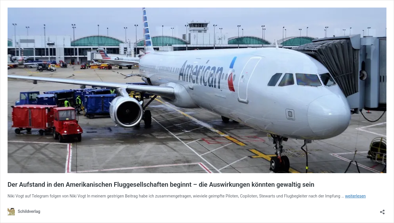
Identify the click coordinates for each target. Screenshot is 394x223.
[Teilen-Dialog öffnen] (382, 210)
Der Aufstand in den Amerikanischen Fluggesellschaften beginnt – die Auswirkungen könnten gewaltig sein (161, 184)
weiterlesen (355, 196)
